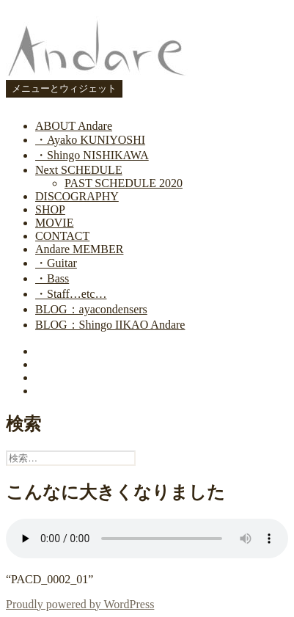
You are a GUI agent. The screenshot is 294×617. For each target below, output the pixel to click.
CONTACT (62, 236)
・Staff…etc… (70, 294)
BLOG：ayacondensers (91, 309)
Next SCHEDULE (78, 170)
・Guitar (56, 263)
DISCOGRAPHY (77, 196)
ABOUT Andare (73, 126)
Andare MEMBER (79, 249)
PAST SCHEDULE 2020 (124, 183)
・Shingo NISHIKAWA (92, 155)
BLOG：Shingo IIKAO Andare (110, 324)
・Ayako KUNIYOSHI (90, 140)
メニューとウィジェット (64, 88)
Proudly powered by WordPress (80, 604)
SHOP (50, 209)
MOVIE (54, 222)
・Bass (52, 278)
